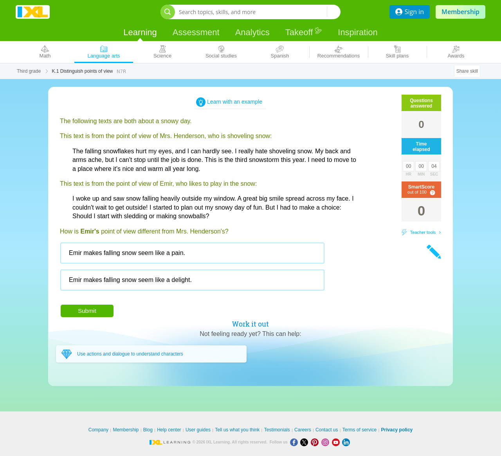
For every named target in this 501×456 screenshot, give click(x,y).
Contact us (326, 430)
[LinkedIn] (346, 442)
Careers (302, 430)
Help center (169, 430)
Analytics (252, 32)
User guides (198, 430)
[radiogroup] (208, 269)
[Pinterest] (316, 442)
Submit (87, 310)
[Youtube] (337, 442)
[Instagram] (326, 442)
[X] (305, 442)
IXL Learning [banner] (33, 12)
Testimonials (277, 430)
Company (98, 430)
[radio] (192, 253)
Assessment (196, 32)
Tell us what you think (237, 430)
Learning (140, 32)
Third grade (29, 71)
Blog (148, 430)
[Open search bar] (167, 12)
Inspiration (358, 32)
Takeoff (304, 32)
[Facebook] (295, 442)
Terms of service (359, 430)
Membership (460, 11)
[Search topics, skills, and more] (253, 11)
